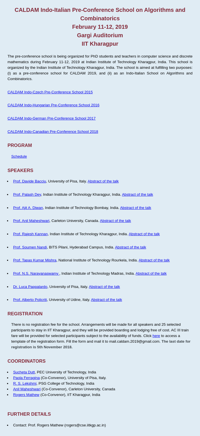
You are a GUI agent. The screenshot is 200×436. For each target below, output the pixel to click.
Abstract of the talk (103, 181)
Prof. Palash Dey (27, 194)
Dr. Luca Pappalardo (30, 287)
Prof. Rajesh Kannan (30, 234)
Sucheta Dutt (24, 372)
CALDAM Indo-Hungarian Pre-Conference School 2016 (54, 105)
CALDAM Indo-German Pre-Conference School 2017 (52, 118)
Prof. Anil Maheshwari (31, 221)
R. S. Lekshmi (25, 383)
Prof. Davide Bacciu (29, 181)
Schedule (19, 156)
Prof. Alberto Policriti (30, 300)
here (156, 336)
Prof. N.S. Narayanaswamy (36, 273)
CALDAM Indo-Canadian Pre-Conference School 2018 (53, 131)
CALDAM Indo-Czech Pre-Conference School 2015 (50, 92)
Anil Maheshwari (27, 389)
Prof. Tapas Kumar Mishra (35, 260)
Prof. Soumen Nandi (30, 247)
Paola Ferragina (26, 378)
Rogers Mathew (26, 395)
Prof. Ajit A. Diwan (28, 208)
